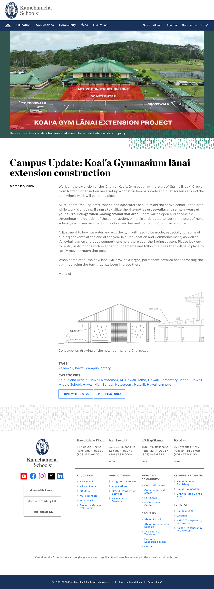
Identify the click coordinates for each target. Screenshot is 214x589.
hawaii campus (87, 368)
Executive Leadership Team (155, 540)
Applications (45, 25)
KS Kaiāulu (151, 497)
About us (172, 25)
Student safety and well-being (91, 506)
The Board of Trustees (152, 533)
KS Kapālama (88, 486)
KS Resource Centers (120, 500)
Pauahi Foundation (188, 489)
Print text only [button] (109, 394)
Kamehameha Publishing (185, 483)
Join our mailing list (42, 501)
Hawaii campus (159, 384)
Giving (204, 25)
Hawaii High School (98, 384)
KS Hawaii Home (133, 380)
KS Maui (85, 491)
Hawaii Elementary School (168, 380)
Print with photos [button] (75, 394)
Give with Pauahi (42, 490)
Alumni (157, 25)
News (146, 25)
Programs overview (124, 481)
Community (67, 25)
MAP (112, 461)
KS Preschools (88, 495)
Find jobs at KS (42, 511)
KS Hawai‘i (86, 481)
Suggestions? (155, 582)
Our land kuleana (154, 485)
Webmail (182, 515)
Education (23, 25)
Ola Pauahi (100, 25)
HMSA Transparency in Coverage (189, 521)
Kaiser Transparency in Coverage (189, 529)
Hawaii (139, 384)
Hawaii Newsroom (103, 380)
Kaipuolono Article (73, 380)
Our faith (149, 546)
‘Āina (84, 25)
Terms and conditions (130, 582)
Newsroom (123, 384)
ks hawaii (66, 368)
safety (106, 368)
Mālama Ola (87, 500)
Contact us (189, 25)
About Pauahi (152, 519)
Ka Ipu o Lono (185, 511)
